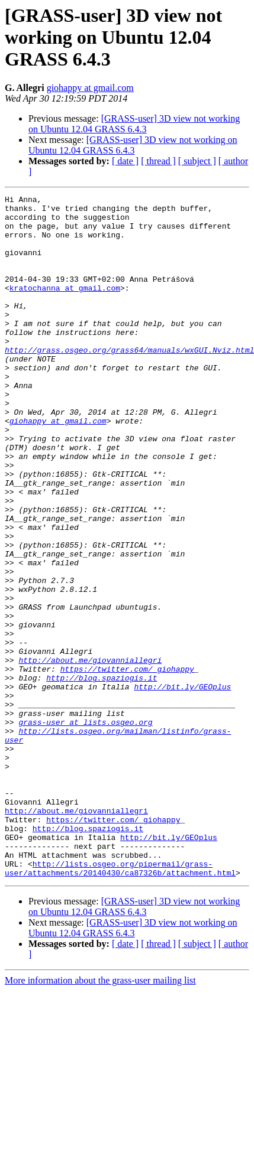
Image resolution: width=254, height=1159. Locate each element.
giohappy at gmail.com (90, 88)
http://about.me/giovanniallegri (90, 753)
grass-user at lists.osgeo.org (85, 828)
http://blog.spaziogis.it (101, 775)
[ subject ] (197, 161)
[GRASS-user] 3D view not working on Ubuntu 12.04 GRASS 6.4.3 (134, 123)
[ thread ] (158, 161)
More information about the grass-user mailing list (100, 1117)
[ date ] (125, 161)
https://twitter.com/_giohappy (127, 764)
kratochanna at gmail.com (64, 307)
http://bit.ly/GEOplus (182, 785)
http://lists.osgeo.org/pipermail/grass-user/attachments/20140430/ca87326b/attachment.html (120, 1003)
